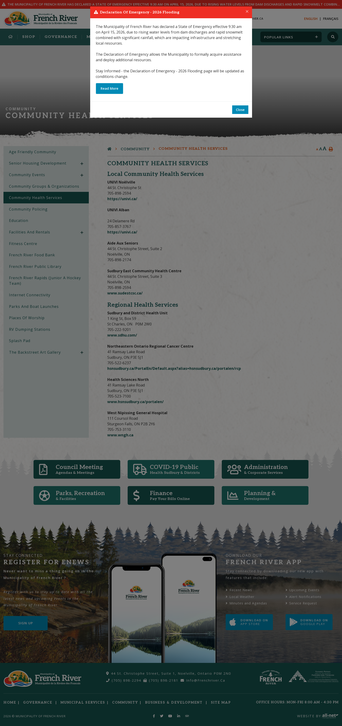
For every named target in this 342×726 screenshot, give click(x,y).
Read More (109, 88)
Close (240, 109)
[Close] (247, 11)
